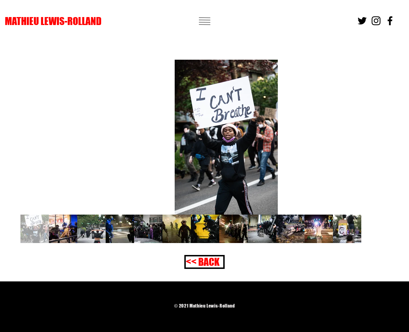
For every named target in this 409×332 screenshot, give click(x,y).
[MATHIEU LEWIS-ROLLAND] (78, 21)
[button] (204, 21)
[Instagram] (376, 21)
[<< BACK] (204, 262)
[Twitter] (362, 21)
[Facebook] (390, 21)
